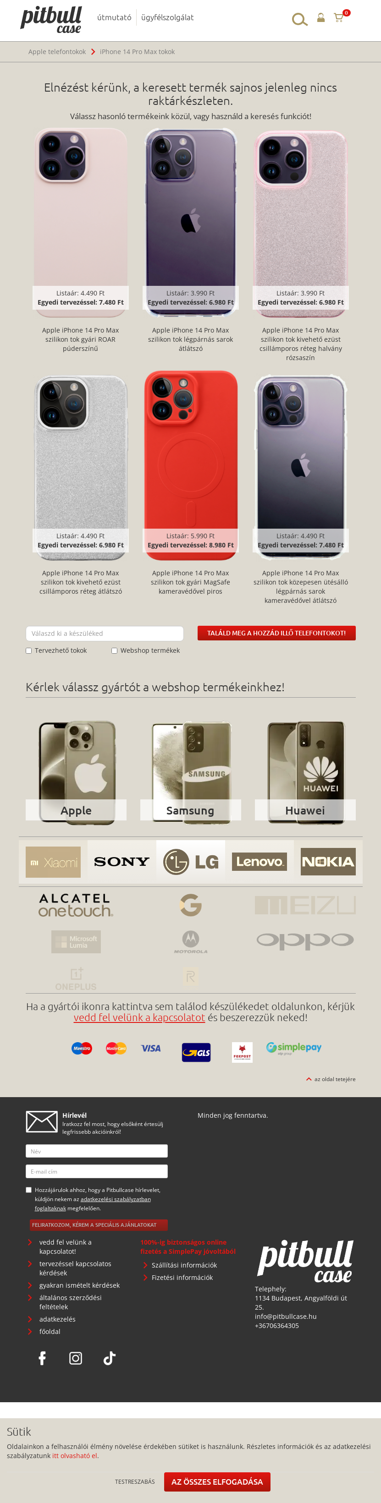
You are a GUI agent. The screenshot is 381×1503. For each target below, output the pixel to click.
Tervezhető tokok (56, 650)
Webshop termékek (145, 650)
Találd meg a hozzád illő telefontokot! (276, 633)
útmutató (114, 17)
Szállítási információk (184, 1265)
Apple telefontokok (57, 51)
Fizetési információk (182, 1277)
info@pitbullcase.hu (286, 1316)
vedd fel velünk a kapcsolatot (139, 1017)
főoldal (50, 1331)
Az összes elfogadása (217, 1481)
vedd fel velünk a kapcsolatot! (65, 1247)
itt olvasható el (74, 1455)
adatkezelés (57, 1319)
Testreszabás (135, 1481)
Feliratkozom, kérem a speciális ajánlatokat (94, 1225)
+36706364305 (277, 1325)
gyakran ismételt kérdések (79, 1285)
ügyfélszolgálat (167, 17)
